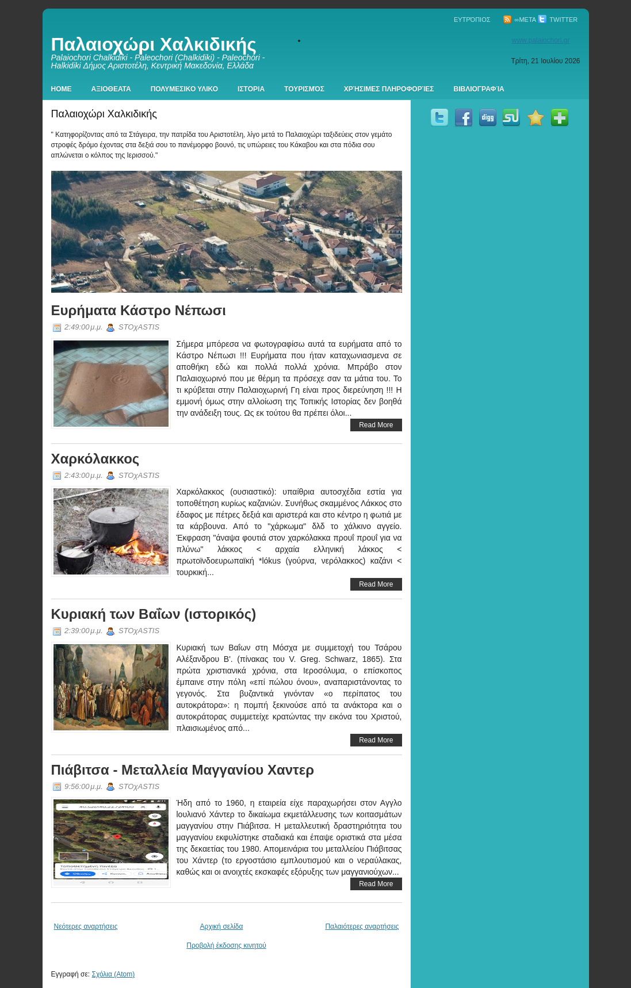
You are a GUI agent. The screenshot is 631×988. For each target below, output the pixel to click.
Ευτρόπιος (472, 19)
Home (61, 89)
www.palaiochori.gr (541, 40)
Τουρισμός (304, 89)
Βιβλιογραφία (479, 89)
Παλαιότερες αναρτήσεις (362, 926)
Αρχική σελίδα (221, 926)
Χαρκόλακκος (95, 458)
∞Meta (520, 19)
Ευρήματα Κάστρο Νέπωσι (138, 310)
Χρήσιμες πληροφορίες (389, 89)
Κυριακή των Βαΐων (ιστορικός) (154, 614)
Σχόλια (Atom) (113, 974)
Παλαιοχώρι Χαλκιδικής (154, 44)
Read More (376, 425)
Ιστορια (251, 89)
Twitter (558, 19)
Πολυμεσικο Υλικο (184, 89)
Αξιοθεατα (111, 89)
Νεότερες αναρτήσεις (86, 926)
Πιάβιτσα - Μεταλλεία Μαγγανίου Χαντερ (183, 770)
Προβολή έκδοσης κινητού (226, 945)
